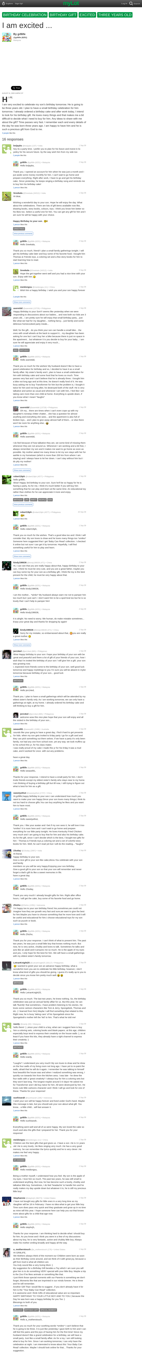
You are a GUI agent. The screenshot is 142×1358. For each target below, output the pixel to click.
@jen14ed (26, 651)
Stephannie (19, 1198)
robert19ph (19, 476)
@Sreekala (28, 193)
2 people (16, 155)
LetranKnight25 (21, 962)
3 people (5, 133)
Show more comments (22, 302)
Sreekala (18, 193)
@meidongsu (38, 287)
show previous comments (23, 233)
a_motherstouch (22, 1249)
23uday (17, 850)
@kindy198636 (33, 562)
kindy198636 (20, 562)
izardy (16, 1024)
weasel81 (18, 729)
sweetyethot (19, 793)
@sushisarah (31, 1098)
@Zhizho (25, 905)
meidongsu (26, 287)
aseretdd (18, 308)
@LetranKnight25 (37, 963)
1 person (16, 188)
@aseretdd (28, 308)
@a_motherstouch (39, 1249)
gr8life (21, 34)
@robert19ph (31, 476)
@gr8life (17, 37)
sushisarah (19, 1097)
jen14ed (17, 651)
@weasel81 (29, 729)
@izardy (23, 1024)
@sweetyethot (33, 793)
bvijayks (17, 145)
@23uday (25, 851)
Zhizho (16, 905)
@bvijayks (27, 146)
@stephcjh (30, 1198)
